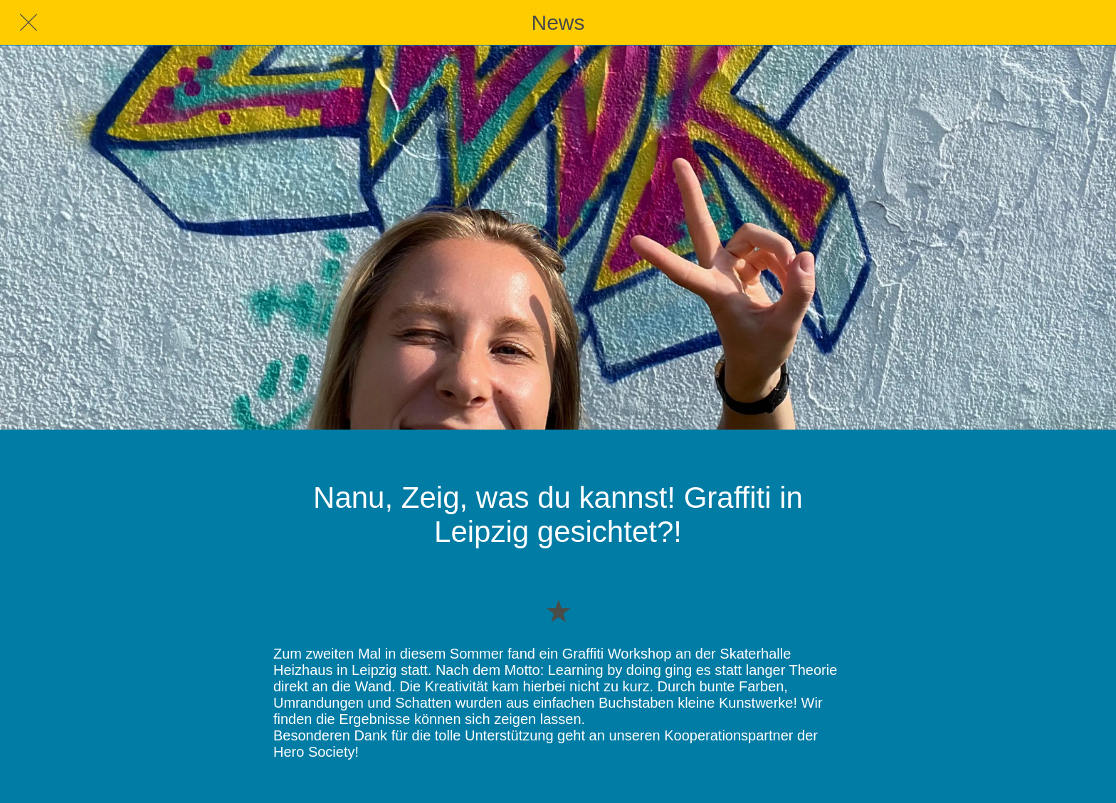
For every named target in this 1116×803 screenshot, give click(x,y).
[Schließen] (28, 22)
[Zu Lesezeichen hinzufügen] (558, 610)
